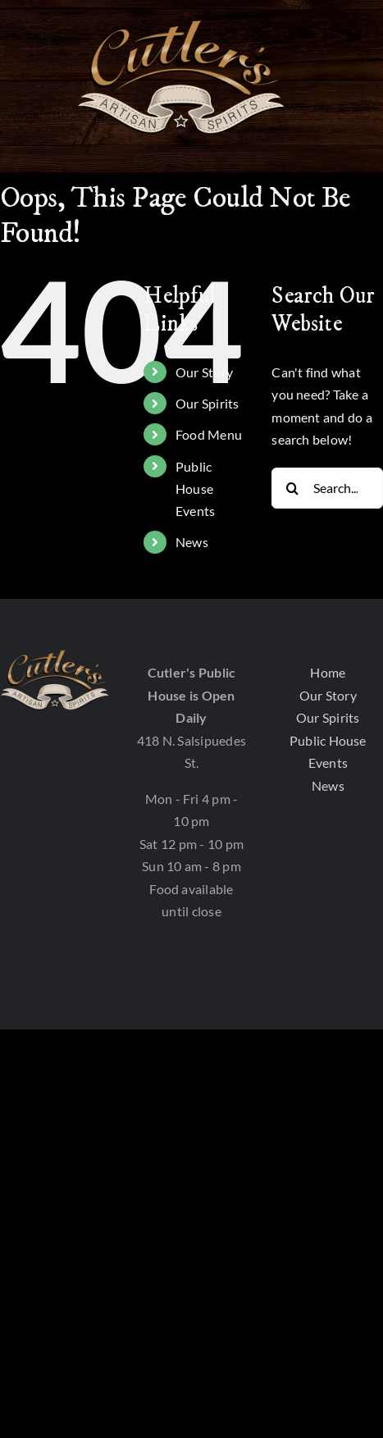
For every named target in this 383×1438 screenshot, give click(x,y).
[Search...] (327, 488)
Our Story (204, 372)
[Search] (291, 488)
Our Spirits (207, 403)
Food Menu (209, 434)
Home (327, 672)
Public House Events (195, 488)
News (192, 542)
